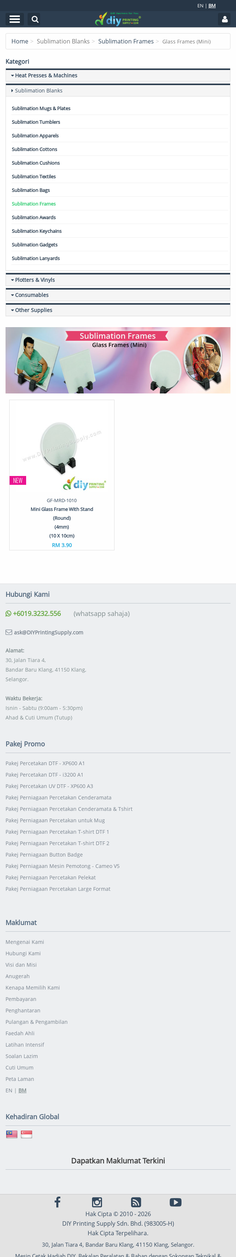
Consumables (32, 294)
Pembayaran (21, 998)
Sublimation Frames (126, 41)
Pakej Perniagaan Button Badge (44, 854)
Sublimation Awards (34, 217)
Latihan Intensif (25, 1044)
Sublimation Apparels (35, 135)
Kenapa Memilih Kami (33, 987)
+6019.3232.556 (33, 613)
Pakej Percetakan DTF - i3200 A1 (45, 774)
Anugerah (18, 976)
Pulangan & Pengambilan (37, 1021)
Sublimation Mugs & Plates (41, 108)
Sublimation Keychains (36, 231)
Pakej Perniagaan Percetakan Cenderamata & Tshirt (69, 808)
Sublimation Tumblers (36, 122)
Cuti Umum (20, 1067)
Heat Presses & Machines (46, 75)
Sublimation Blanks (39, 90)
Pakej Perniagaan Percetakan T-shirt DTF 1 (57, 831)
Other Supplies (33, 310)
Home (19, 41)
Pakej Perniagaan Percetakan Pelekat (51, 877)
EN (200, 5)
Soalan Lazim (22, 1056)
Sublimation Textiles (34, 176)
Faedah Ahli (20, 1033)
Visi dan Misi (21, 964)
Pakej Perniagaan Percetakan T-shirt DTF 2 (57, 843)
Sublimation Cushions (36, 163)
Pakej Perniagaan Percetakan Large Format (58, 888)
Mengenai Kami (25, 941)
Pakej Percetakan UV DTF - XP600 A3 (49, 785)
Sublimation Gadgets (34, 244)
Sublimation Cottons (34, 149)
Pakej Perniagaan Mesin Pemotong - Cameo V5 (63, 865)
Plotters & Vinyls (35, 279)
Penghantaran (23, 1010)
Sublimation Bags (31, 190)
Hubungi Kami (23, 953)
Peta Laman (20, 1078)
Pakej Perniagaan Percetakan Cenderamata (59, 797)
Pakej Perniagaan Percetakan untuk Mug (55, 820)
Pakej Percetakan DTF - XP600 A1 (45, 763)
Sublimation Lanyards (36, 258)
